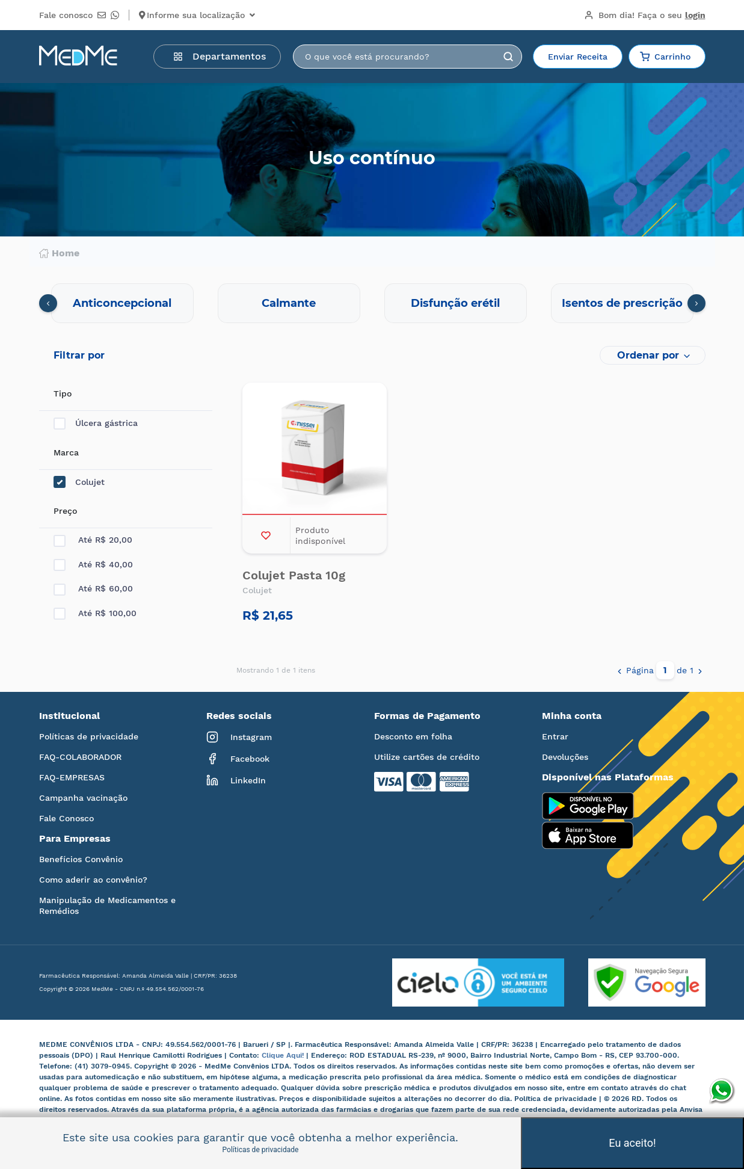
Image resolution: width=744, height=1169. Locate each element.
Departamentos (219, 56)
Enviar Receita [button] (577, 56)
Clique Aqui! (284, 1055)
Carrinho (665, 56)
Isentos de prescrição (622, 303)
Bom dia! (645, 15)
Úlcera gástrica (96, 423)
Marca (66, 452)
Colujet (79, 482)
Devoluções (565, 757)
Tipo (63, 393)
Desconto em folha (413, 736)
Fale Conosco (66, 818)
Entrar (555, 736)
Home (59, 253)
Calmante (289, 303)
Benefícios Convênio (81, 859)
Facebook (237, 759)
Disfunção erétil (455, 303)
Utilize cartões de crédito (426, 757)
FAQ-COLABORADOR (80, 757)
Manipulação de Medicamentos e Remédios (107, 905)
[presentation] (48, 303)
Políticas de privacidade (88, 736)
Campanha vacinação (83, 798)
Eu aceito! (632, 1143)
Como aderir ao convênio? (93, 879)
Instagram (239, 737)
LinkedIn (236, 780)
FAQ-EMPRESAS (72, 777)
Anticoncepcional (122, 303)
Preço (65, 511)
